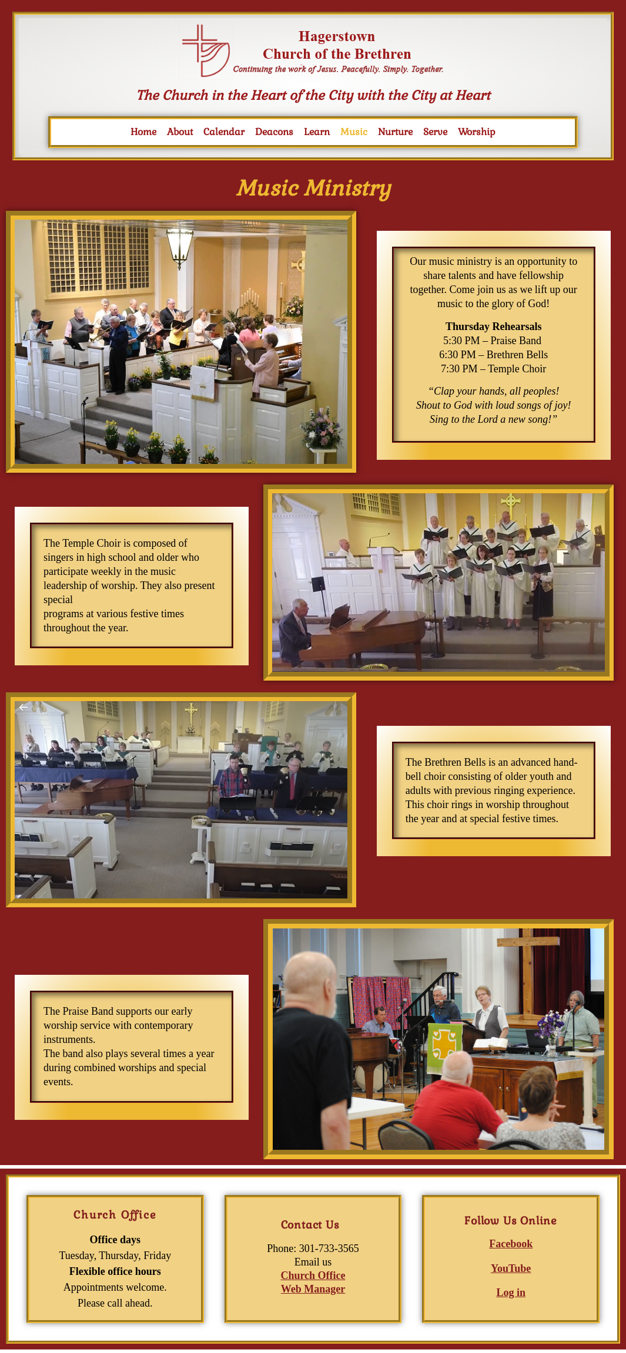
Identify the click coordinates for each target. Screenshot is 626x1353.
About (180, 132)
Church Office (312, 1275)
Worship (477, 132)
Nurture (395, 132)
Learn (317, 132)
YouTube (511, 1268)
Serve (435, 132)
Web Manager (313, 1289)
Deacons (274, 132)
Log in (510, 1292)
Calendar (224, 132)
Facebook (511, 1244)
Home (143, 132)
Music (353, 132)
